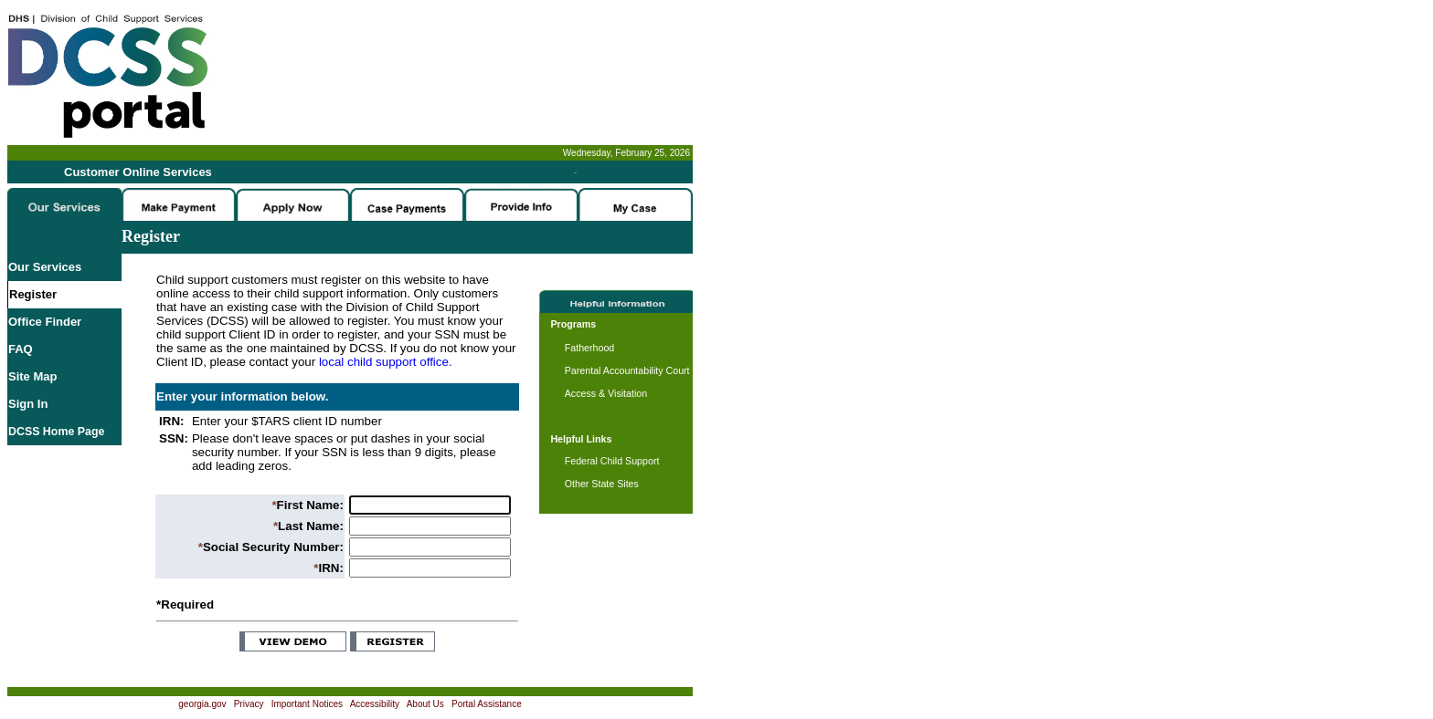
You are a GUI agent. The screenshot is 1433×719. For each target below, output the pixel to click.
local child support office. (385, 362)
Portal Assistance (486, 704)
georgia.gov (202, 704)
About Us (425, 704)
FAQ (20, 349)
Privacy (249, 704)
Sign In (28, 404)
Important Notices (307, 704)
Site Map (32, 376)
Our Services (44, 267)
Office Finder (44, 321)
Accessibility (374, 704)
